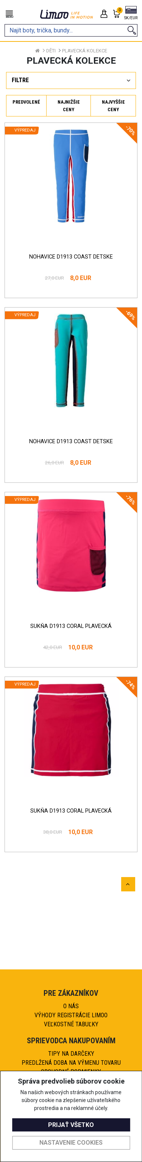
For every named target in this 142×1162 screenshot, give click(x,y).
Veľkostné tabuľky (71, 1024)
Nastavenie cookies (71, 1142)
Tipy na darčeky (71, 1053)
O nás (71, 1006)
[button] (130, 13)
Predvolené (26, 102)
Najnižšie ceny (69, 105)
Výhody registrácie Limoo (71, 1015)
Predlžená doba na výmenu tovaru (71, 1062)
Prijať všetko (71, 1124)
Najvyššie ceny (113, 105)
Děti (51, 51)
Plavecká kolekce (84, 51)
